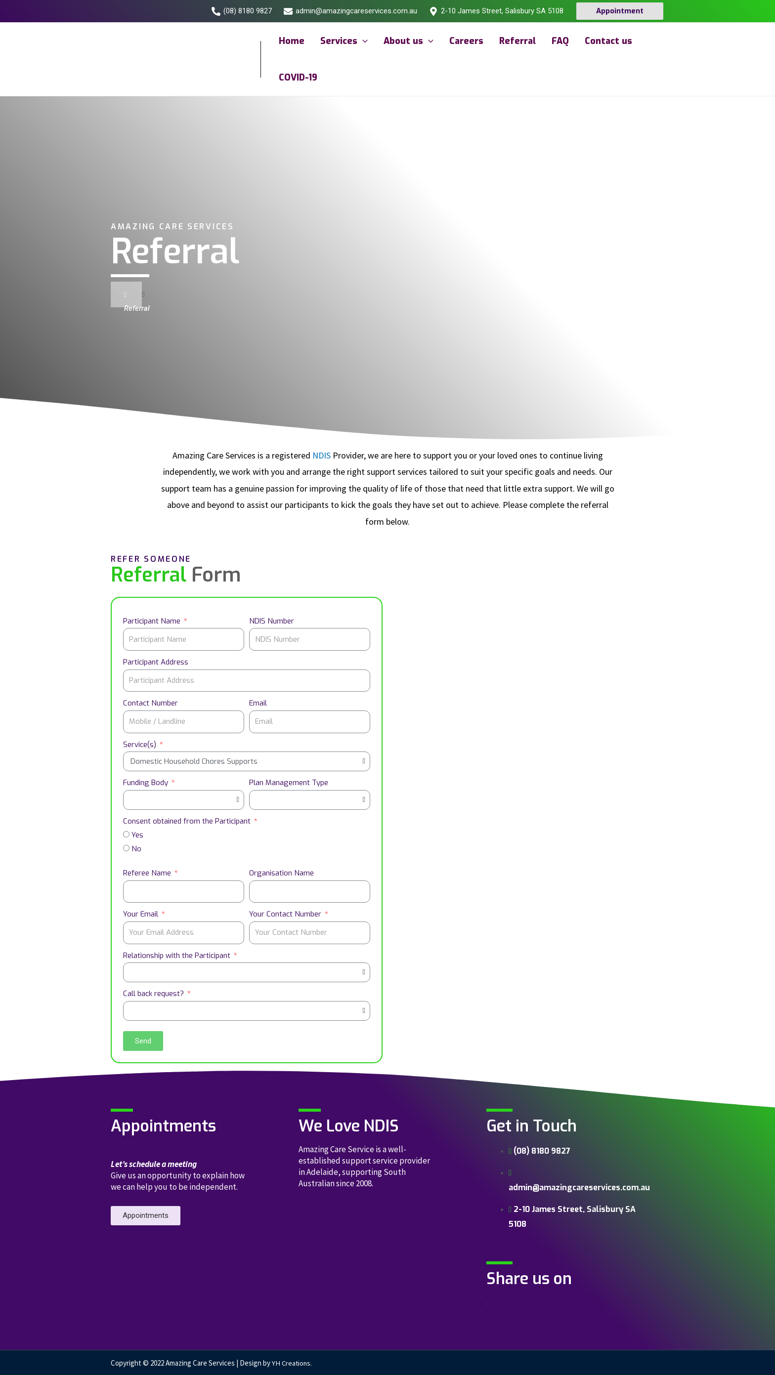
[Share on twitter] (494, 1304)
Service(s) (140, 745)
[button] (145, 1215)
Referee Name (148, 873)
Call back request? (154, 994)
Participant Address (155, 662)
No (136, 849)
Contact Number (150, 703)
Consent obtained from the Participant (188, 821)
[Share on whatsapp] (507, 1304)
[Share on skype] (514, 1304)
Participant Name (152, 621)
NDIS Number (271, 621)
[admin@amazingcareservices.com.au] (350, 11)
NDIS (321, 455)
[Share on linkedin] (500, 1304)
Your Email (141, 914)
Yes (137, 835)
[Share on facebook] (487, 1304)
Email (258, 703)
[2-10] (496, 11)
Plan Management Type (288, 783)
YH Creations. (292, 1363)
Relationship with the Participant (177, 955)
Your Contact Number (286, 914)
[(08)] (242, 11)
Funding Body (146, 783)
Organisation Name (281, 873)
